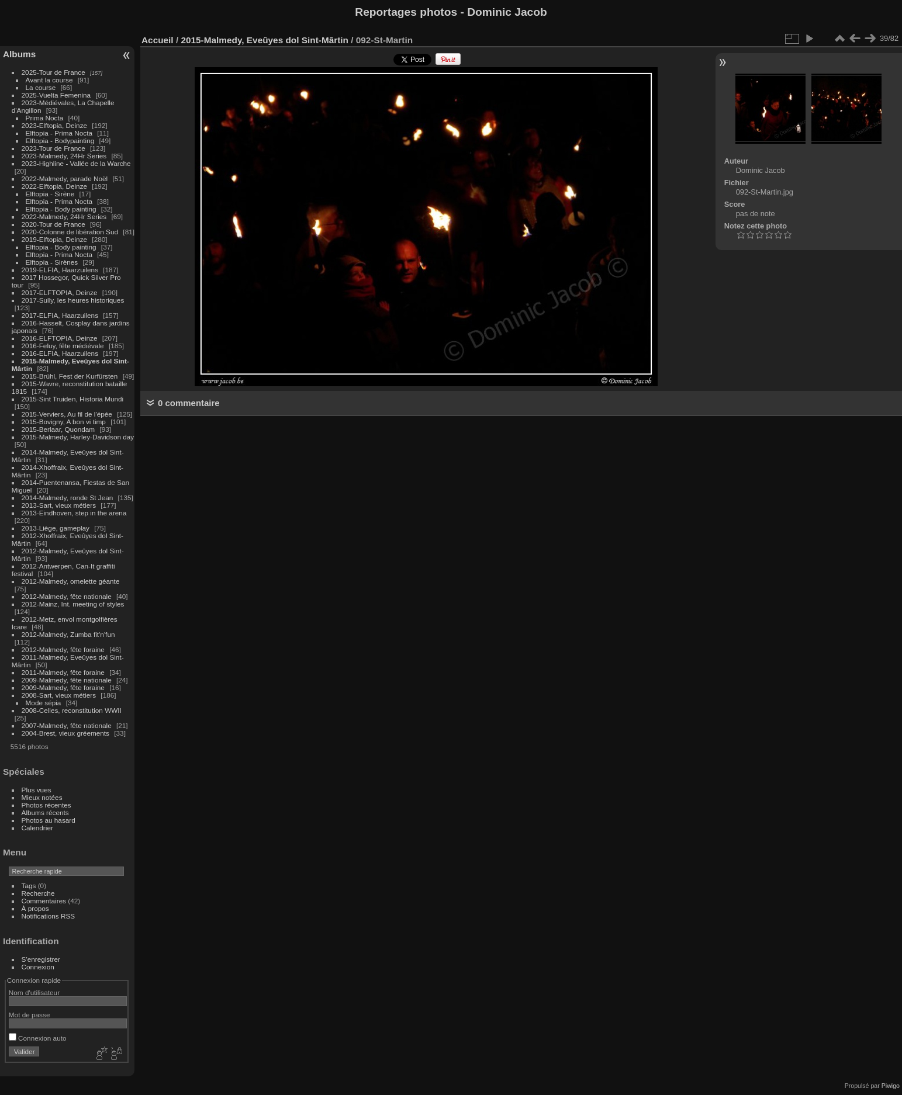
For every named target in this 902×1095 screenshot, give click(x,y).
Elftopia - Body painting (61, 209)
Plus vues (36, 789)
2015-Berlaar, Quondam (58, 429)
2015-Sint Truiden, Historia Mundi (73, 399)
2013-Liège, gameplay (55, 528)
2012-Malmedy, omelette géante (71, 581)
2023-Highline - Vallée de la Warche (76, 163)
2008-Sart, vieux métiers (59, 695)
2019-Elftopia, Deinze (55, 239)
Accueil (157, 40)
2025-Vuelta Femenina (56, 95)
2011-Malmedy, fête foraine (63, 672)
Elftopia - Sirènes (52, 262)
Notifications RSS (48, 916)
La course (41, 87)
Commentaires (44, 901)
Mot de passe (29, 1014)
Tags (29, 885)
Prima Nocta (45, 118)
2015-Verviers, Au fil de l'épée (67, 414)
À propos (35, 908)
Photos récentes (46, 805)
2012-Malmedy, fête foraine (63, 649)
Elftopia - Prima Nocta (59, 133)
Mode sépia (43, 702)
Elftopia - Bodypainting (60, 140)
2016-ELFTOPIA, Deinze (60, 338)
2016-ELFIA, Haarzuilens (60, 353)
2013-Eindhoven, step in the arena (74, 513)
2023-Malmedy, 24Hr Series (64, 156)
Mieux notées (42, 797)
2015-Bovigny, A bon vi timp (64, 421)
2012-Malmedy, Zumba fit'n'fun (68, 634)
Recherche (38, 893)
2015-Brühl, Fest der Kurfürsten (70, 376)
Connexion (38, 967)
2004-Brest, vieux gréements (65, 733)
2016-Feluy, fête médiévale (63, 345)
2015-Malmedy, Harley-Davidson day (78, 437)
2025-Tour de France (53, 72)
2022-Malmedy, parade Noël (65, 178)
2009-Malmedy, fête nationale (67, 680)
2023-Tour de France (53, 148)
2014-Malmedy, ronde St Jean (67, 497)
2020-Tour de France (53, 224)
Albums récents (45, 812)
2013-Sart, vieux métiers (60, 505)
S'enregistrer (41, 959)
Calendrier (37, 827)
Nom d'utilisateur (34, 992)
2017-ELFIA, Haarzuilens (61, 315)
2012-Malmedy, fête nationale (67, 596)
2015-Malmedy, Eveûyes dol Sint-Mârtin (264, 40)
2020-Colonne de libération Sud (70, 231)
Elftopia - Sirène (50, 193)
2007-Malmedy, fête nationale (67, 725)
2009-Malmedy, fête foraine (63, 687)
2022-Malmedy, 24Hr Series (64, 216)
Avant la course (49, 80)
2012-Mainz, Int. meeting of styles (73, 604)
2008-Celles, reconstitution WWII (72, 710)
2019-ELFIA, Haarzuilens (60, 269)
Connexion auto (38, 1038)
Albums (19, 54)
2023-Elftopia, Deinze (55, 125)
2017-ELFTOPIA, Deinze (60, 292)
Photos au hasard (48, 820)
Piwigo (891, 1085)
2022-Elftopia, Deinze (55, 186)
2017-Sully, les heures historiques (73, 300)
